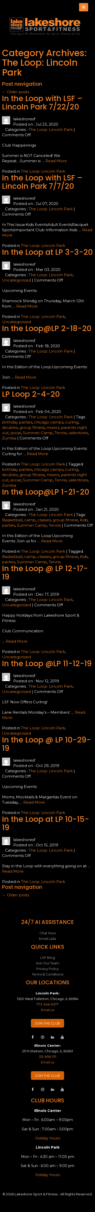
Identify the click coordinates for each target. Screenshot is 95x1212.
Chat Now (48, 933)
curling (71, 422)
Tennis (60, 432)
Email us (47, 1010)
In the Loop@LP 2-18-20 (46, 328)
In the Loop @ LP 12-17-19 (45, 572)
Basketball (12, 520)
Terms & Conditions (47, 974)
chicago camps (48, 422)
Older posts (15, 91)
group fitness (32, 427)
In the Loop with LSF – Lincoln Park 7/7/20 (42, 182)
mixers (53, 427)
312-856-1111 (47, 1057)
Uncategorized (16, 280)
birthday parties (17, 422)
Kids (84, 520)
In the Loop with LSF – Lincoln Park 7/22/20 (42, 102)
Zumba (9, 438)
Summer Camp (38, 432)
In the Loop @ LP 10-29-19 (46, 744)
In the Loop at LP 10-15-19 (45, 823)
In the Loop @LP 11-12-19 (47, 663)
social (15, 432)
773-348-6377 (47, 1004)
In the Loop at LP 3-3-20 (47, 252)
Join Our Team (47, 963)
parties (8, 525)
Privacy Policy (47, 969)
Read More (56, 160)
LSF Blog (47, 957)
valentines (78, 432)
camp (30, 520)
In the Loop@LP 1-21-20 (45, 492)
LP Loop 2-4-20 (31, 394)
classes (44, 520)
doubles (10, 427)
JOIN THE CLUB (47, 1023)
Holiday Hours (47, 1138)
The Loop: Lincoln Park (51, 129)
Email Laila (47, 939)
